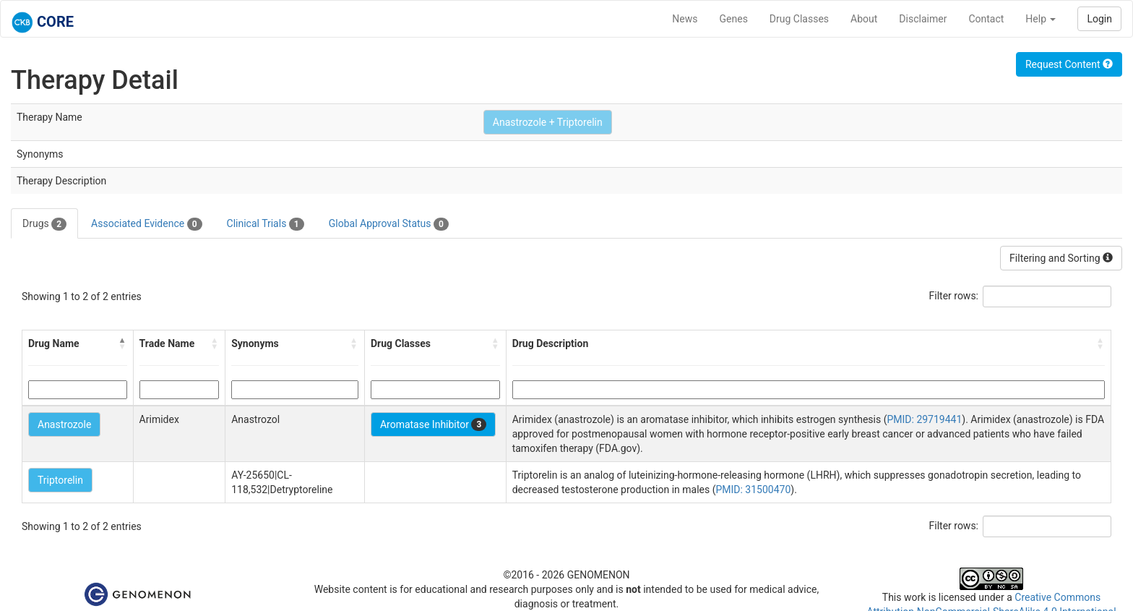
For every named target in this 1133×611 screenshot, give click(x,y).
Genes (734, 19)
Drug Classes (799, 19)
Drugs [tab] (44, 224)
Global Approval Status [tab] (389, 224)
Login (1099, 19)
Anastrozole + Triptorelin (548, 122)
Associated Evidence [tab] (146, 224)
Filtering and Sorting (1061, 258)
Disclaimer (923, 19)
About (863, 19)
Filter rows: (954, 296)
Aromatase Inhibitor (433, 424)
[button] (123, 343)
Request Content (1069, 64)
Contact (986, 19)
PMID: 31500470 (752, 489)
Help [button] (1040, 19)
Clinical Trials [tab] (265, 224)
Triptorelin (60, 480)
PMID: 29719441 (924, 419)
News (684, 19)
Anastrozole (64, 424)
